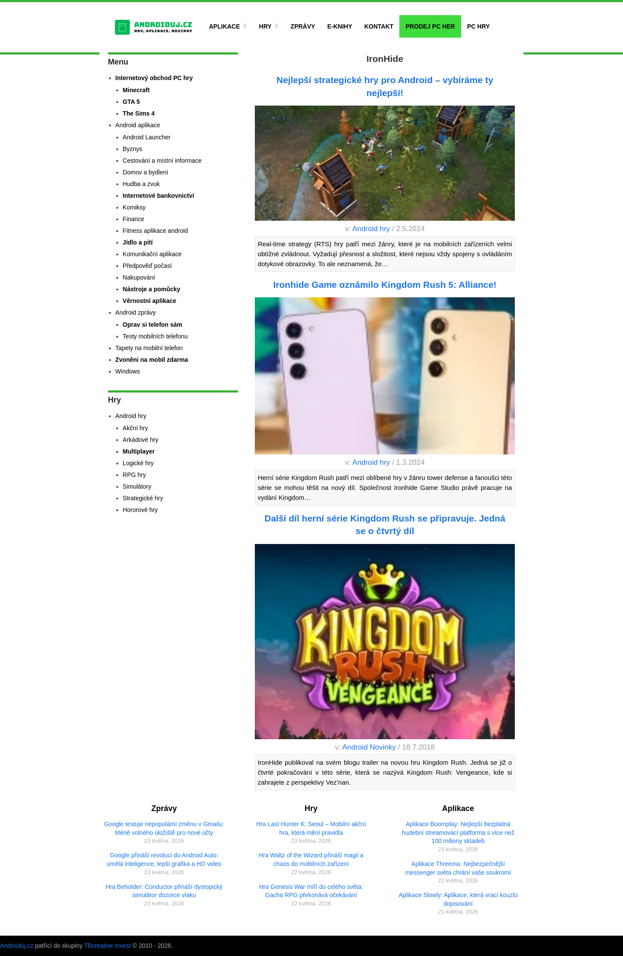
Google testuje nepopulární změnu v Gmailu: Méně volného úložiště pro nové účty (164, 828)
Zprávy (303, 26)
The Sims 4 (139, 113)
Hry (265, 26)
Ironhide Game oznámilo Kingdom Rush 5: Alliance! (384, 285)
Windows (128, 371)
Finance (134, 219)
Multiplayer (139, 451)
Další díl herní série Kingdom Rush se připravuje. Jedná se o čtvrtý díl (384, 524)
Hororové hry (140, 509)
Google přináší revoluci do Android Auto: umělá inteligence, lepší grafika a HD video (164, 859)
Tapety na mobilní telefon (149, 347)
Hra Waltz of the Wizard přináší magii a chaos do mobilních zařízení (311, 859)
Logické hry (138, 463)
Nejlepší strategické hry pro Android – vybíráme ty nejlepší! (384, 86)
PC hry (478, 26)
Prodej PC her (430, 26)
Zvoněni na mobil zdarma (152, 359)
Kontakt (378, 26)
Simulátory (137, 486)
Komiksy (134, 207)
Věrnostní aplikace (150, 300)
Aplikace (224, 26)
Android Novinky (369, 747)
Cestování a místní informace (162, 160)
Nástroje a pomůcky (151, 289)
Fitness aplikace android (155, 230)
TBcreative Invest (107, 945)
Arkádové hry (140, 439)
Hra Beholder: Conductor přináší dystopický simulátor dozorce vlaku (164, 891)
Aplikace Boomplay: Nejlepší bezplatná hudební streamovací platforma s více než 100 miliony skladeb (458, 832)
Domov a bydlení (145, 172)
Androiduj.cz (16, 945)
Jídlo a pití (138, 242)
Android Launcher (147, 137)
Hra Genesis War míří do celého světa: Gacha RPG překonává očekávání (311, 891)
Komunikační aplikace (152, 254)
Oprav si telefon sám (153, 324)
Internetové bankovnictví (158, 195)
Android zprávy (136, 312)
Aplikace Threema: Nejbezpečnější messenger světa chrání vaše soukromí (458, 868)
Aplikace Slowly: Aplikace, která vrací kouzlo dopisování (458, 899)
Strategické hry (143, 498)
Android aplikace (138, 125)
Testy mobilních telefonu (155, 336)
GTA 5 (131, 101)
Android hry (371, 229)
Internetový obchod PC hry (154, 77)
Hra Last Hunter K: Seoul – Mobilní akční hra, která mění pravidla (311, 828)
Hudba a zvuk (141, 183)
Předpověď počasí (147, 265)
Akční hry (135, 428)
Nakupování (139, 277)
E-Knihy (339, 26)
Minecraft (136, 90)
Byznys (132, 148)
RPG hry (134, 474)
